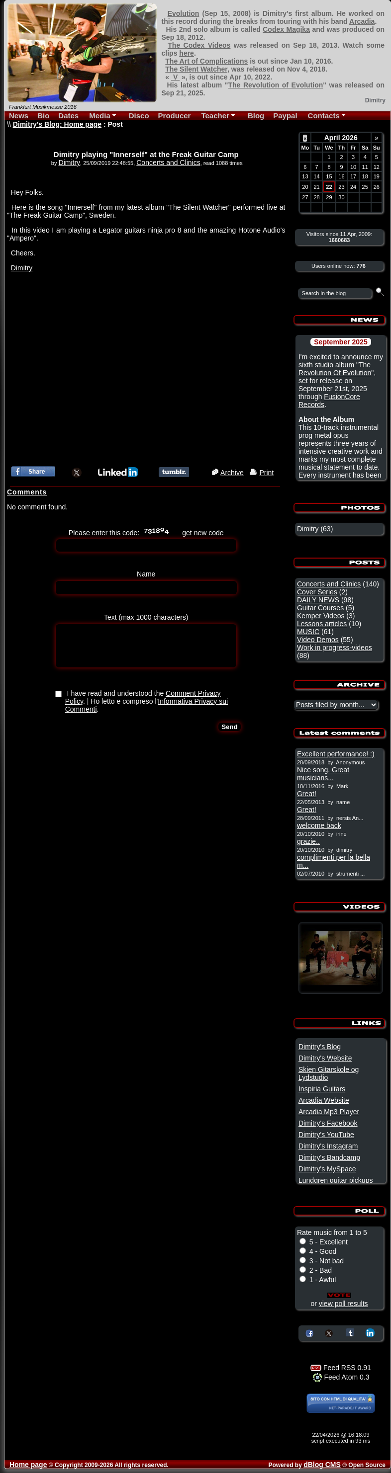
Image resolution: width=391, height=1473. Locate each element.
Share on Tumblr (350, 1332)
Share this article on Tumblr (174, 472)
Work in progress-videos (334, 648)
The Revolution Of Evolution (334, 369)
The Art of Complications (206, 61)
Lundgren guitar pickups (335, 1180)
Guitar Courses (320, 608)
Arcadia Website (323, 1100)
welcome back (319, 825)
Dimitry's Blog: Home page (57, 124)
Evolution (183, 13)
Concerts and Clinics (168, 162)
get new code (202, 533)
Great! (306, 794)
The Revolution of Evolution (275, 85)
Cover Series (317, 592)
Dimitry (70, 162)
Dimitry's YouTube (326, 1135)
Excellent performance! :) (336, 754)
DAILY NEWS (318, 600)
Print (266, 473)
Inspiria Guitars (321, 1089)
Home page (28, 1465)
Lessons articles (322, 624)
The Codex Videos (199, 45)
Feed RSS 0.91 (340, 1368)
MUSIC (308, 632)
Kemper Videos (320, 616)
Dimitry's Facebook (328, 1123)
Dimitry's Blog (319, 1047)
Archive (232, 473)
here (186, 53)
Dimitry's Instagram (328, 1146)
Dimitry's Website (325, 1058)
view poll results (343, 1304)
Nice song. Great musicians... (323, 774)
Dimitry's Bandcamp (329, 1157)
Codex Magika (286, 29)
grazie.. (308, 841)
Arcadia (362, 21)
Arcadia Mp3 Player (328, 1112)
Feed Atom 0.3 (341, 1377)
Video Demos (318, 640)
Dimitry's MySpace (327, 1169)
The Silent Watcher (196, 69)
